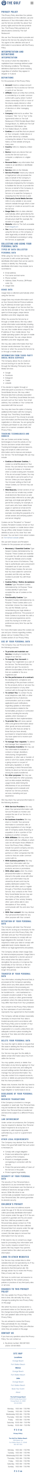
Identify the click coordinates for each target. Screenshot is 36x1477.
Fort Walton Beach (18, 1364)
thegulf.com (14, 227)
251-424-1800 (18, 1403)
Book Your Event (18, 1389)
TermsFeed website (11, 538)
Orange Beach (18, 1361)
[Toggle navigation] (32, 3)
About (18, 1392)
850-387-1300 (18, 1444)
